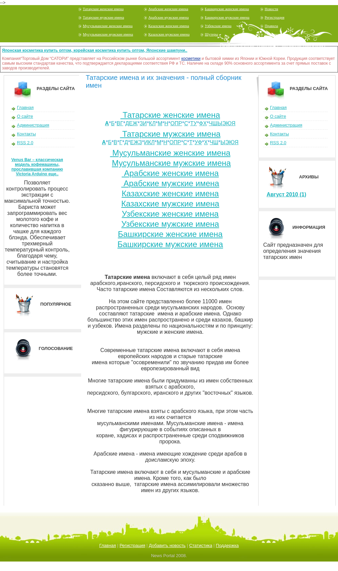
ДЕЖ (131, 123)
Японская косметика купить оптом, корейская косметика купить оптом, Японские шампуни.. (94, 50)
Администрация (33, 125)
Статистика (200, 545)
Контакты (26, 133)
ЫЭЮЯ (229, 142)
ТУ (193, 123)
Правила (271, 26)
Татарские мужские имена (103, 17)
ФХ (203, 123)
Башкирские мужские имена (227, 17)
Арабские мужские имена (168, 17)
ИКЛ (149, 142)
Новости (271, 9)
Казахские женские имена (168, 26)
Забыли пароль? (303, 45)
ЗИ (143, 123)
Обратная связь (277, 34)
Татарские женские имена (103, 9)
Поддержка (227, 545)
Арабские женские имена (168, 9)
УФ (198, 142)
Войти (228, 45)
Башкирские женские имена (227, 9)
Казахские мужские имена (169, 34)
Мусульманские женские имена (107, 26)
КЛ (152, 123)
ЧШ (214, 142)
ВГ (120, 123)
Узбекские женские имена (170, 213)
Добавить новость (167, 545)
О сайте (25, 116)
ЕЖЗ (136, 142)
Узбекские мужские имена (170, 223)
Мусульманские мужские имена (108, 34)
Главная (25, 107)
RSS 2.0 (25, 142)
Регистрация (274, 17)
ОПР (176, 123)
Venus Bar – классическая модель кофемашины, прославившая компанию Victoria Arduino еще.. (37, 166)
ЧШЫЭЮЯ (222, 123)
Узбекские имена (218, 26)
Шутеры (211, 34)
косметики (190, 58)
